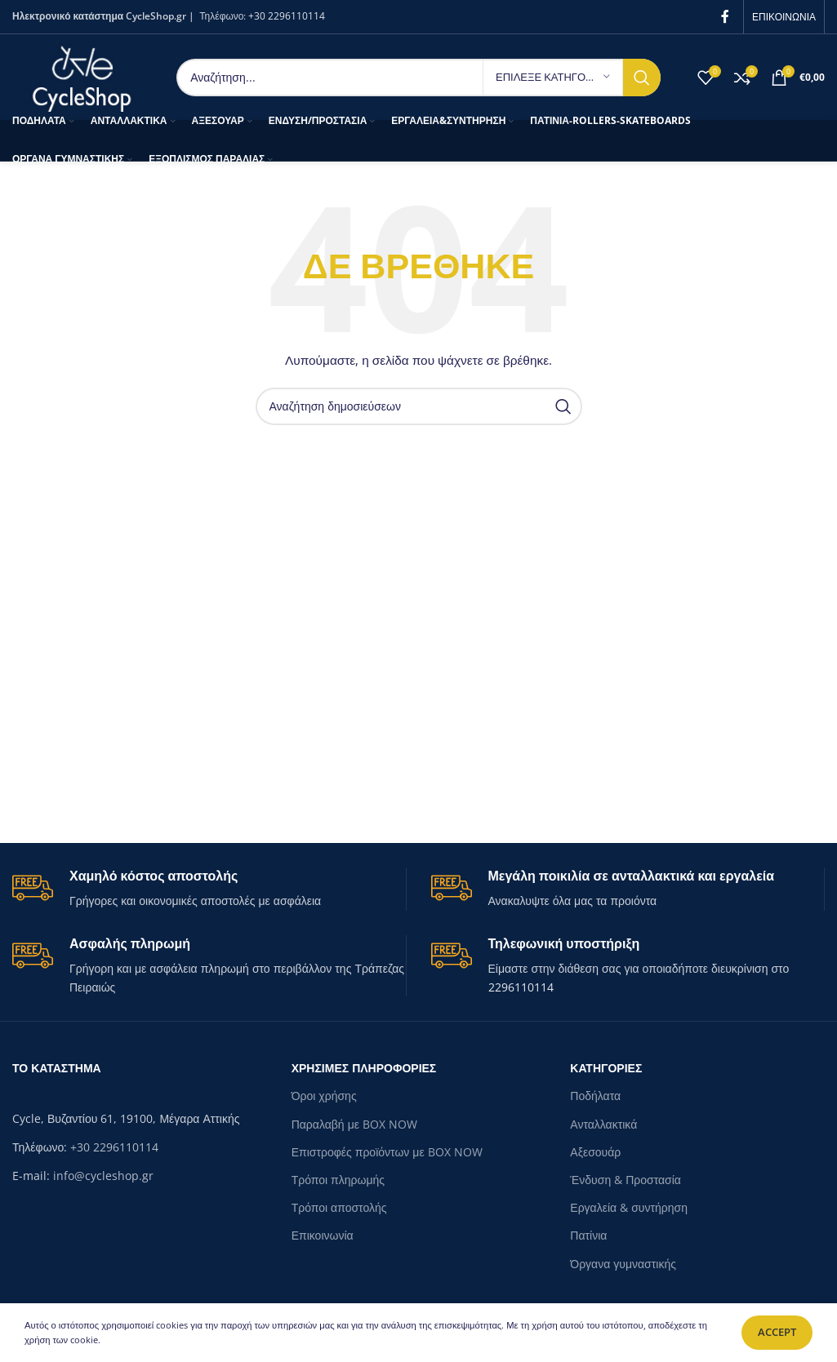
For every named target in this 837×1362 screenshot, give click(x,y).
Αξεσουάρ (595, 1152)
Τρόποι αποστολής (339, 1207)
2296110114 (521, 987)
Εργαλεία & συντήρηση (629, 1207)
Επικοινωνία (323, 1235)
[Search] (418, 77)
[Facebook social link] (725, 16)
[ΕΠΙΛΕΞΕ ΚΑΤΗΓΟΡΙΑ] (553, 77)
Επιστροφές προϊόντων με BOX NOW (387, 1152)
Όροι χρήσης (324, 1095)
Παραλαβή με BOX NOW (354, 1124)
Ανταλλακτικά (603, 1124)
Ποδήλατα (595, 1095)
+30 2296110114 (286, 16)
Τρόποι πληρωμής (338, 1179)
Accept (777, 1331)
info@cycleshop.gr (103, 1175)
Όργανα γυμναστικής (623, 1263)
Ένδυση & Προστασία (625, 1179)
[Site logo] (82, 75)
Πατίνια (588, 1235)
